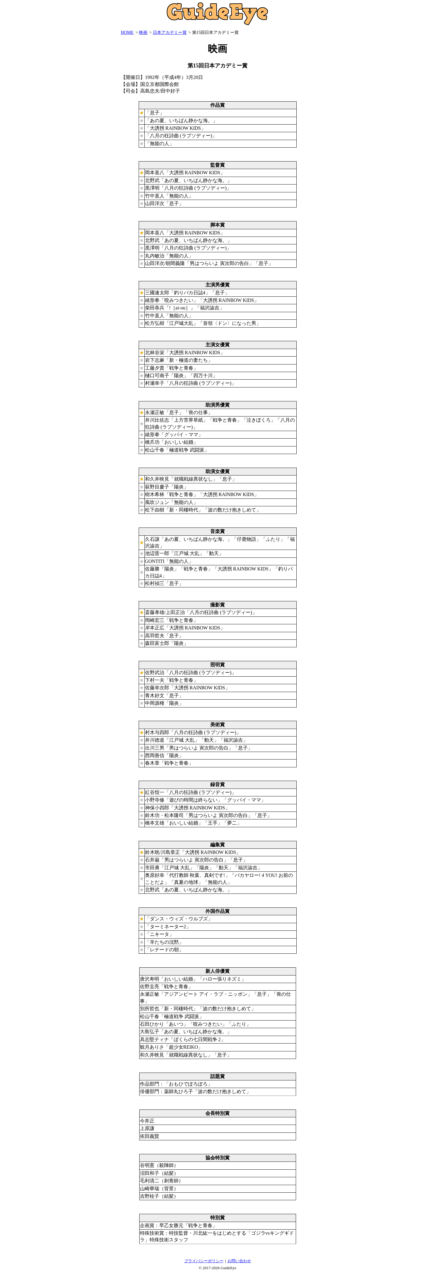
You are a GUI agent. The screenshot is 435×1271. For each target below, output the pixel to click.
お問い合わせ (239, 1261)
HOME (127, 32)
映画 (143, 32)
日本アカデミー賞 (170, 32)
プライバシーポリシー (204, 1261)
